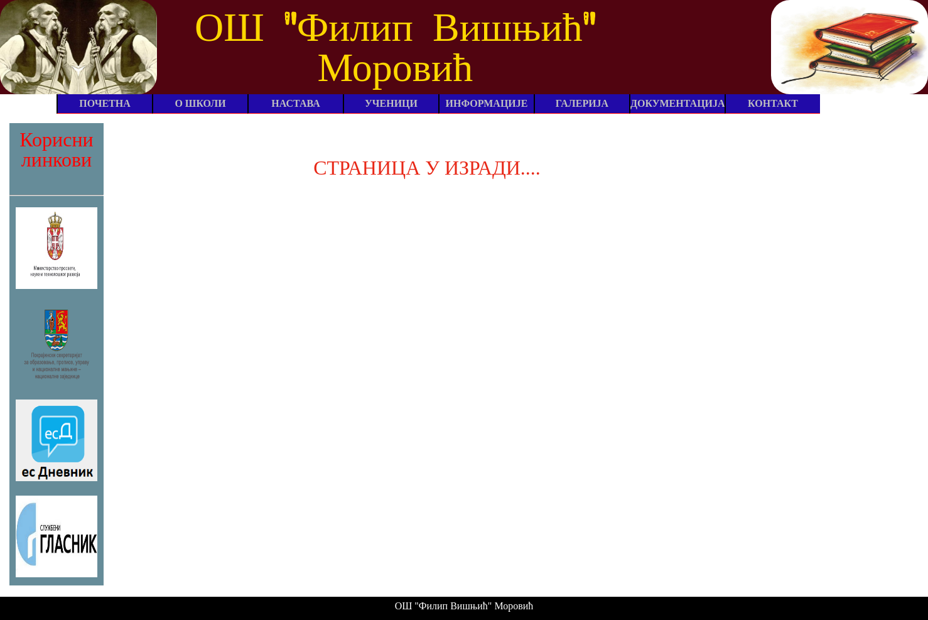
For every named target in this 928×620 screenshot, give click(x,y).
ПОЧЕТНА (105, 103)
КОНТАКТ (773, 103)
